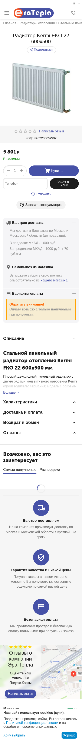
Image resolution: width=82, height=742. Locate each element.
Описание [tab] (40, 338)
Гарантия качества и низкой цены (41, 569)
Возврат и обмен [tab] (40, 422)
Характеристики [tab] (40, 402)
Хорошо (69, 735)
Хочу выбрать (14, 735)
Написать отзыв (20, 692)
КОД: (29, 138)
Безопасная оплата (41, 618)
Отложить (41, 194)
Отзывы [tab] (40, 432)
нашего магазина (54, 280)
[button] (41, 50)
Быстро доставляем (41, 519)
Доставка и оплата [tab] (40, 412)
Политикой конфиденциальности (32, 723)
